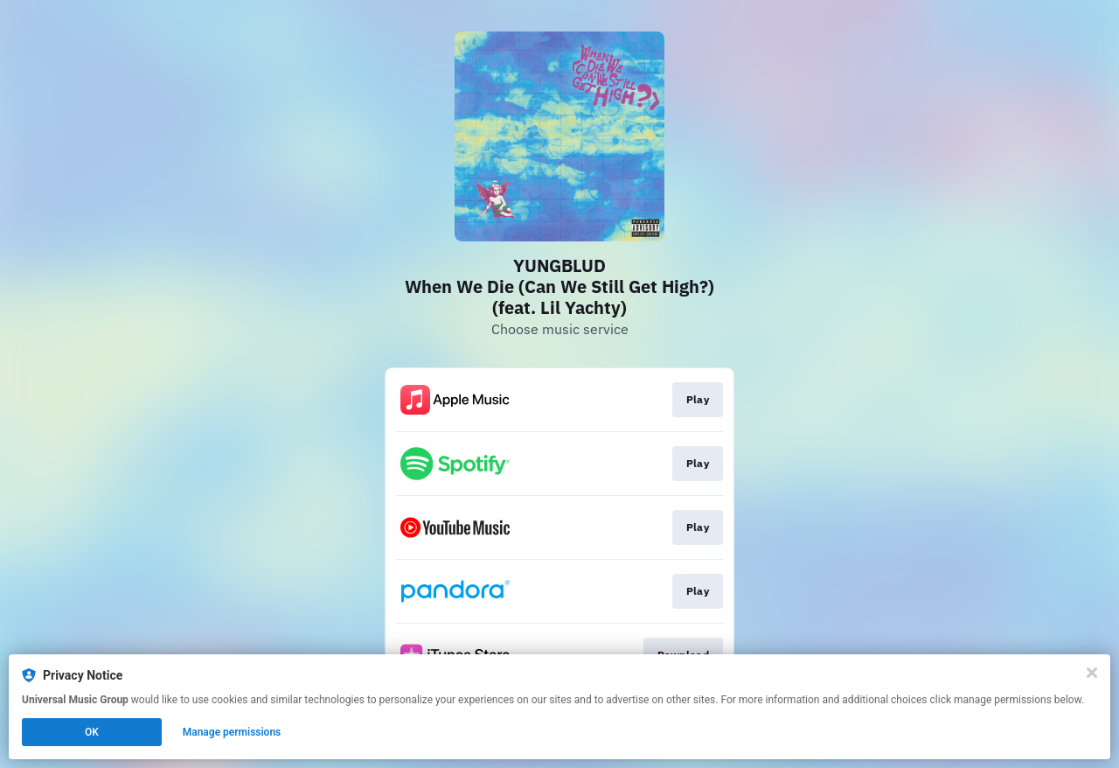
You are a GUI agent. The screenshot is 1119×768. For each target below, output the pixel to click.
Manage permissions (232, 732)
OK (92, 732)
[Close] (1092, 673)
